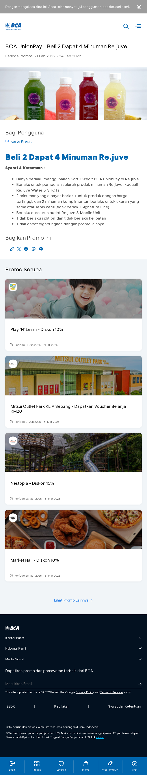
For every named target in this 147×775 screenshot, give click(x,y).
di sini (100, 737)
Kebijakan (61, 706)
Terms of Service (111, 692)
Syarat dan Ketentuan (124, 706)
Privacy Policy (85, 692)
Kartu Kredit (18, 141)
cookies (108, 7)
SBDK (10, 706)
